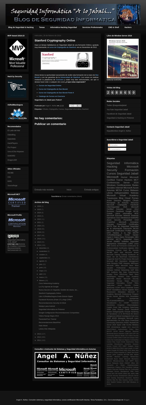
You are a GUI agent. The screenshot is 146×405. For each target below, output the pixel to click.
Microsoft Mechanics (131, 359)
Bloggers (126, 200)
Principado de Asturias (117, 203)
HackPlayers (13, 143)
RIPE (10, 181)
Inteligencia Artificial (114, 316)
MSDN (136, 354)
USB (123, 325)
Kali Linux (135, 316)
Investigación (126, 316)
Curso (126, 190)
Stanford (85, 109)
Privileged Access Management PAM (120, 371)
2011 (39, 340)
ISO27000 (110, 279)
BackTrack (123, 257)
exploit (124, 327)
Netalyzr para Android (47, 306)
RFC (113, 373)
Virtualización (111, 303)
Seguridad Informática (73, 109)
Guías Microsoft (133, 259)
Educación (127, 228)
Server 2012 (132, 209)
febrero (42, 280)
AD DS (115, 257)
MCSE (135, 211)
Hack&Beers (116, 290)
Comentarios (114, 149)
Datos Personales (127, 237)
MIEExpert (135, 263)
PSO (123, 367)
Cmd (137, 220)
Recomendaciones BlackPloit (49, 322)
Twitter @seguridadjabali (117, 105)
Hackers (128, 27)
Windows (111, 185)
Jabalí (129, 352)
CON (124, 337)
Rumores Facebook (115, 211)
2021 (39, 222)
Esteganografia (118, 312)
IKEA (125, 350)
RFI (116, 373)
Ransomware (133, 268)
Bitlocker (128, 331)
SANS (125, 373)
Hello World (43, 326)
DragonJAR (12, 160)
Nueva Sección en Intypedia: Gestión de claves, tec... (58, 290)
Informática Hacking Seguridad (63, 27)
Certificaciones (124, 185)
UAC (124, 382)
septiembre (43, 258)
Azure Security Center (128, 285)
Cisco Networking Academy (49, 283)
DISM (109, 309)
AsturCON (135, 327)
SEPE (133, 373)
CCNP (127, 333)
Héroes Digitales (128, 290)
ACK (129, 327)
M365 (109, 318)
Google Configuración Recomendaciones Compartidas (59, 313)
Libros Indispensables (118, 193)
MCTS (118, 239)
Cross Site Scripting (121, 307)
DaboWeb (12, 139)
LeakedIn (120, 354)
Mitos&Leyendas (118, 361)
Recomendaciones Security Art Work (52, 303)
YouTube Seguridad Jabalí (117, 110)
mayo (41, 271)
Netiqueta (115, 363)
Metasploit (121, 318)
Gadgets (130, 346)
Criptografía (53, 109)
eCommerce (115, 327)
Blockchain (110, 333)
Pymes (135, 198)
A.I (120, 303)
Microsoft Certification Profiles (119, 231)
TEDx (136, 283)
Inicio (69, 190)
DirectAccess (118, 344)
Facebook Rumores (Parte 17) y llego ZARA (55, 300)
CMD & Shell (113, 27)
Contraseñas (134, 340)
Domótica (128, 344)
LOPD (130, 244)
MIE (108, 246)
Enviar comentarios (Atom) (72, 196)
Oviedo (109, 213)
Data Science (117, 309)
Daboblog (110, 250)
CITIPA (114, 337)
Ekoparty (114, 263)
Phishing (121, 369)
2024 (39, 213)
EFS (120, 346)
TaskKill (113, 382)
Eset (116, 259)
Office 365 (134, 363)
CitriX (136, 337)
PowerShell (121, 224)
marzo (41, 277)
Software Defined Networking (118, 270)
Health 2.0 (131, 348)
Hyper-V (110, 237)
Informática (127, 213)
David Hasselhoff (131, 309)
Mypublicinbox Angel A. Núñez (119, 131)
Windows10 (125, 218)
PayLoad (115, 369)
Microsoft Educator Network (118, 215)
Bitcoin (121, 331)
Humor (124, 177)
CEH (130, 333)
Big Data (123, 272)
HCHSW (110, 239)
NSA (127, 296)
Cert (128, 337)
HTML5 (121, 348)
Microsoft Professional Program (126, 294)
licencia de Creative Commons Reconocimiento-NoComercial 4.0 (17, 247)
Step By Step (117, 380)
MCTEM (126, 354)
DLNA (123, 342)
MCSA (119, 190)
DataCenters (130, 342)
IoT (126, 352)
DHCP (109, 290)
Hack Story (134, 274)
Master (118, 279)
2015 (39, 242)
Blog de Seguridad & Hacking (21, 27)
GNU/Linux (123, 274)
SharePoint (120, 378)
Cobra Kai (110, 340)
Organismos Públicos (114, 367)
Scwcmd (109, 375)
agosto (42, 261)
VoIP (132, 270)
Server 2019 (111, 325)
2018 (39, 232)
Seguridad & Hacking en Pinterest (120, 118)
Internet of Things (112, 352)
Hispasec (126, 263)
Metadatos (122, 292)
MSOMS (109, 356)
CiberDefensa (133, 257)
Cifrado (45, 109)
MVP (116, 252)
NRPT (132, 361)
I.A (119, 314)
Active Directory (114, 200)
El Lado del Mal (14, 130)
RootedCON (134, 323)
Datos (116, 237)
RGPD (120, 373)
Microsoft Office (113, 265)
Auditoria (114, 272)
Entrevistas (122, 244)
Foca (116, 274)
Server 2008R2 (113, 241)
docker (109, 384)
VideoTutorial (134, 301)
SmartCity (129, 378)
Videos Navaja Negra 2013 (49, 316)
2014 (39, 245)
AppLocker (111, 285)
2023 (39, 216)
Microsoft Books (132, 252)
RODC (126, 323)
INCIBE (11, 173)
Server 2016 (131, 182)
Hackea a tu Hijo (122, 233)
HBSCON (116, 348)
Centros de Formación (119, 246)
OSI (9, 177)
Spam (119, 325)
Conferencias (113, 182)
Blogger (135, 231)
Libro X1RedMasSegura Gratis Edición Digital (56, 296)
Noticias (135, 193)
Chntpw (132, 337)
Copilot (109, 307)
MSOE (114, 318)
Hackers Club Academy (128, 276)
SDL (129, 373)
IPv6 (129, 350)
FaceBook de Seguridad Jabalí (119, 114)
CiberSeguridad (113, 207)
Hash (126, 348)
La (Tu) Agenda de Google (49, 287)
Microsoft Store (127, 265)
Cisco (118, 218)
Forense (119, 250)
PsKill (137, 371)
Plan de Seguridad (121, 226)
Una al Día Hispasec (16, 151)
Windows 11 (134, 382)
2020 (39, 226)
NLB (126, 361)
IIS (132, 314)
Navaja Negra (123, 281)
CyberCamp (134, 307)
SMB (136, 373)
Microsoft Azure (131, 188)
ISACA (136, 314)
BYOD (116, 331)
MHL (131, 354)
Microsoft (113, 177)
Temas (42, 27)
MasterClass (134, 356)
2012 (39, 337)
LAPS (114, 354)
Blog (121, 198)
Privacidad (127, 220)
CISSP (126, 303)
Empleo (109, 274)
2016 (39, 239)
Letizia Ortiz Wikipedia (47, 329)
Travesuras (112, 198)
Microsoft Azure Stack (115, 359)
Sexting (113, 378)
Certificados (134, 224)
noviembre (43, 251)
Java (133, 352)
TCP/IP (129, 283)
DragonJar (110, 259)
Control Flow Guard (113, 342)
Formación (132, 170)
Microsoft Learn (132, 318)
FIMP (120, 263)
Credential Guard (132, 288)
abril (41, 274)
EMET (125, 346)
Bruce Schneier (119, 333)
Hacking (112, 166)
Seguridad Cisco (130, 239)
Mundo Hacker (112, 296)
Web (137, 270)
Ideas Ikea (135, 350)
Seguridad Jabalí (127, 173)
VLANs (128, 325)
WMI (128, 382)
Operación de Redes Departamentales (123, 365)
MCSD (135, 228)
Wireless (135, 325)
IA (121, 314)
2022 (39, 219)
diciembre (43, 248)
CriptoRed (111, 222)
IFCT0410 (120, 350)
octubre (42, 255)
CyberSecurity (133, 272)
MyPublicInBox (112, 320)
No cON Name (124, 320)
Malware (134, 190)
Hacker (135, 235)
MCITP (136, 233)
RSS (119, 298)
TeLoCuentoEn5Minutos (115, 301)
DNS (137, 248)
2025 (39, 209)
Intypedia (121, 352)
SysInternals (134, 298)
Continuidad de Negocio (122, 340)
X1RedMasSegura (114, 235)
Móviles (122, 296)
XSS (108, 327)
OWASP (127, 363)
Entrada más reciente (44, 190)
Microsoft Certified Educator (123, 208)
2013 (39, 334)
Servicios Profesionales (92, 27)
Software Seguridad (130, 241)
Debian (109, 312)
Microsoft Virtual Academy (123, 195)
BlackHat (136, 331)
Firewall (127, 312)
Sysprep (125, 380)
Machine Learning (121, 356)
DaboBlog (12, 135)
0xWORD (11, 156)
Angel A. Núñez (51, 106)
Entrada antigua (91, 190)
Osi (108, 298)
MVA (125, 207)
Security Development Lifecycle (123, 375)
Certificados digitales (126, 248)
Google (128, 211)
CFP (134, 333)
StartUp (109, 380)
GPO (109, 233)
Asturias (111, 190)
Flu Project (12, 147)
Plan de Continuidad (131, 369)
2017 (39, 235)
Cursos (61, 109)
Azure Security (114, 220)
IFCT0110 (126, 314)
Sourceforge (12, 185)
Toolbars (119, 382)
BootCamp (111, 288)
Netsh (121, 363)
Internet (119, 188)
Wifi (108, 272)
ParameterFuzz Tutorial (47, 319)
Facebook (134, 205)
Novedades (134, 296)
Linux (136, 244)
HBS (137, 237)
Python (109, 373)
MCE (136, 213)
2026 (39, 206)
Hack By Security (130, 250)
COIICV (120, 337)
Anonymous (111, 244)
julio (41, 264)
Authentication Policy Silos (128, 329)
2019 (39, 229)
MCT (136, 180)
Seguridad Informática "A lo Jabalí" (16, 241)
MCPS (109, 226)
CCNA (127, 235)
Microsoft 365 (112, 261)
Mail (121, 252)
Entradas (113, 145)
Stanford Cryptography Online (50, 293)
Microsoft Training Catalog (117, 255)
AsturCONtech (111, 329)
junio (41, 268)
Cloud (127, 198)
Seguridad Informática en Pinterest (52, 309)
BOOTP (109, 331)
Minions (109, 361)
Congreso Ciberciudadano (127, 305)
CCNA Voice (120, 288)
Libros (117, 213)
